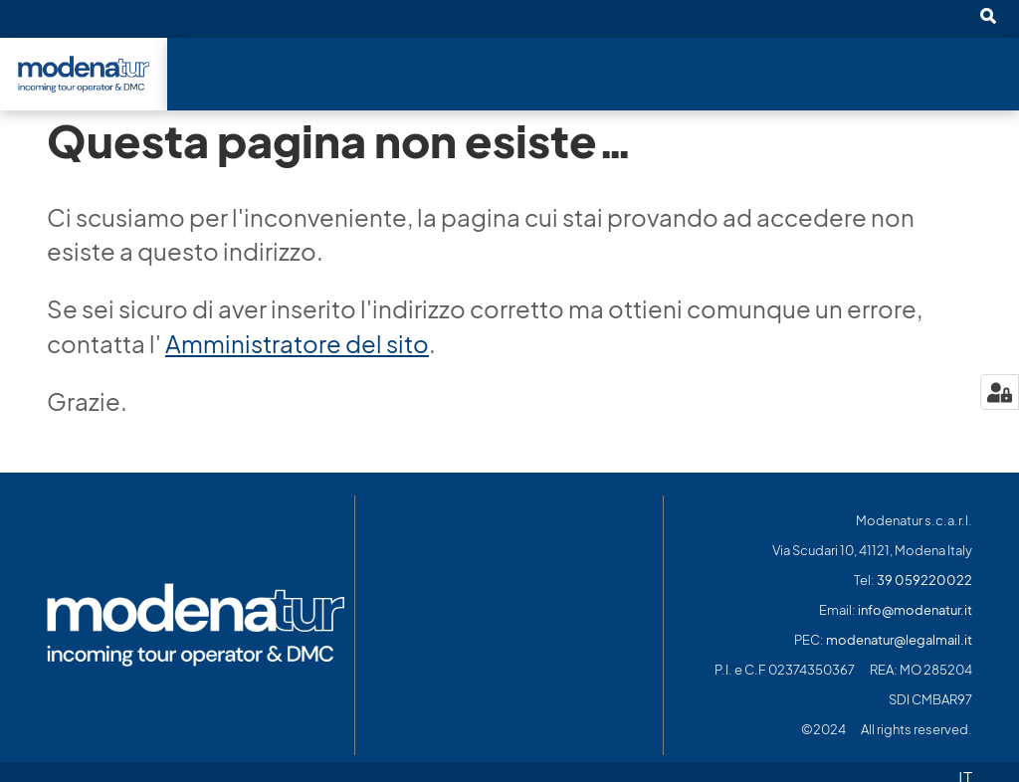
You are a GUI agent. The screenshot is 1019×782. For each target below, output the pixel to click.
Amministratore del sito (297, 344)
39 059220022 (924, 580)
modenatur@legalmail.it (899, 640)
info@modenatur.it (915, 610)
